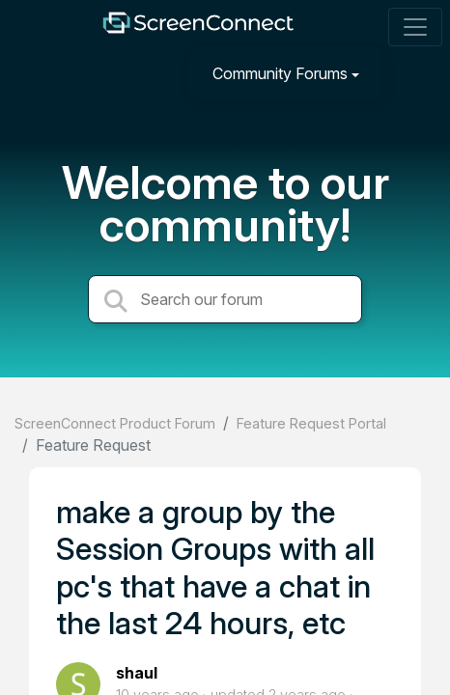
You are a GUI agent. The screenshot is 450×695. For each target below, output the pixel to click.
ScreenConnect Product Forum (114, 423)
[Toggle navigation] (415, 27)
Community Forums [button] (280, 73)
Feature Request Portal (311, 423)
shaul (136, 672)
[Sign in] (412, 72)
